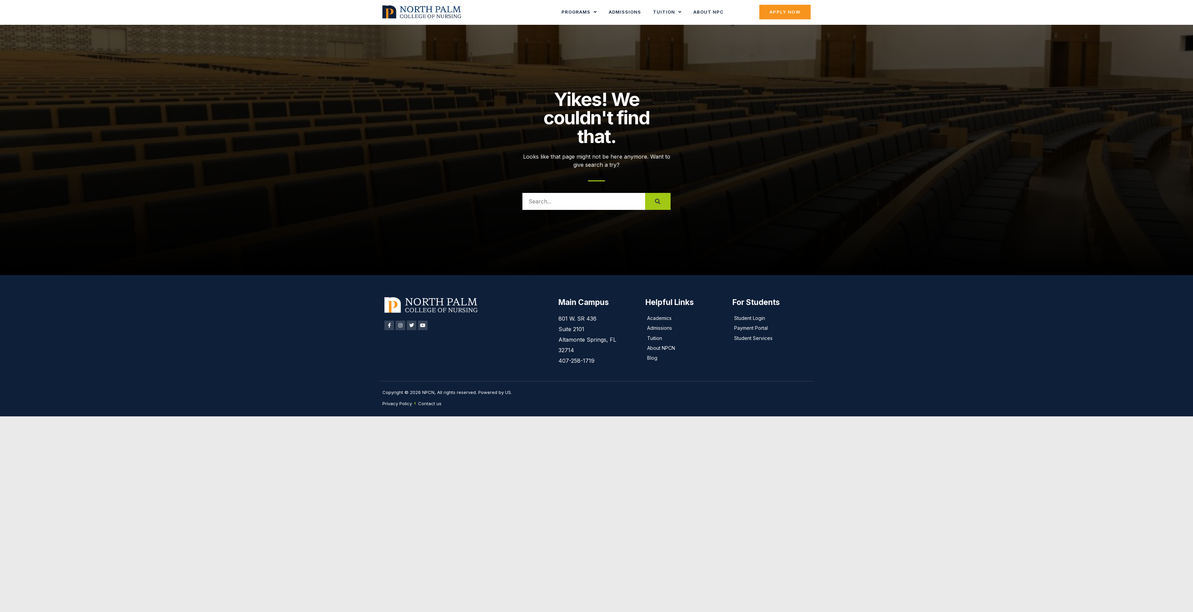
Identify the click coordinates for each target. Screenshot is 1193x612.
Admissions (625, 12)
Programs (579, 12)
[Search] (658, 201)
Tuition (667, 12)
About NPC (708, 12)
